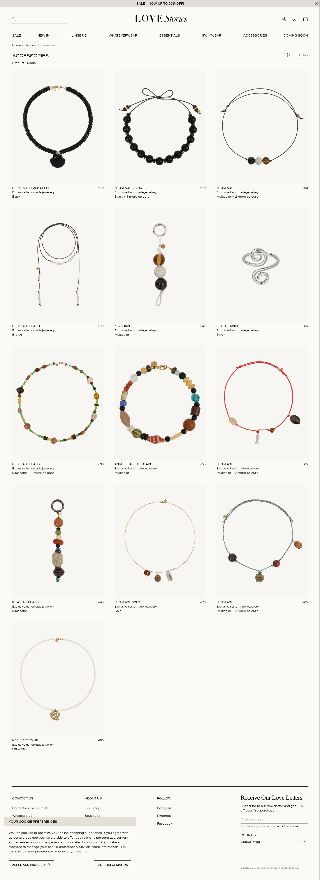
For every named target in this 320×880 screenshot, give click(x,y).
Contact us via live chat (29, 808)
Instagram (164, 808)
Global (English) (253, 842)
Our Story (92, 808)
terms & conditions (287, 826)
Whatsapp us (22, 816)
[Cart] (305, 19)
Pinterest (164, 816)
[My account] (283, 19)
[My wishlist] (294, 19)
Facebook (164, 824)
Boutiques (92, 816)
